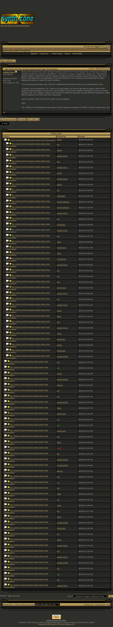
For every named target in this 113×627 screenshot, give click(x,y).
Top (4, 112)
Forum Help (77, 54)
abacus (60, 385)
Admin (10, 596)
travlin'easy (61, 248)
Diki (14, 596)
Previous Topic (8, 119)
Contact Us (89, 605)
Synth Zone (8, 49)
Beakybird (61, 339)
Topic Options (8, 61)
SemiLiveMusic (63, 202)
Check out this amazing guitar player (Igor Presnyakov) (33, 140)
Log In (107, 46)
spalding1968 (62, 356)
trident (59, 140)
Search (67, 54)
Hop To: (70, 596)
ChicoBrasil (61, 259)
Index (22, 119)
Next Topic (33, 119)
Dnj (58, 145)
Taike (59, 242)
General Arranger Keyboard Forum (69, 49)
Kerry (18, 596)
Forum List (44, 54)
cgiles (59, 311)
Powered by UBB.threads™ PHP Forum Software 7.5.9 (56, 624)
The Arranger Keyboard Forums (38, 49)
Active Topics (57, 54)
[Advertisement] (74, 20)
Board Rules (8, 605)
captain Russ (8, 72)
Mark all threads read (24, 605)
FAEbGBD (61, 196)
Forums (18, 49)
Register (34, 54)
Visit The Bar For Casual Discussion (15, 26)
